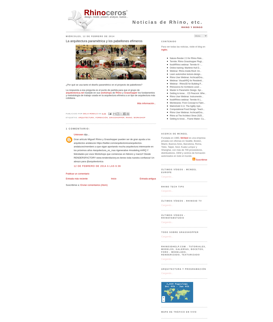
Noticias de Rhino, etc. (167, 22)
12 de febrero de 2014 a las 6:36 (97, 166)
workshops (106, 92)
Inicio (113, 178)
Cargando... (167, 176)
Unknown (78, 134)
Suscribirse (199, 159)
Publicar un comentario (77, 173)
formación (102, 117)
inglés (164, 49)
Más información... (146, 103)
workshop (139, 117)
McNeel (184, 138)
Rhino (119, 92)
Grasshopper (130, 92)
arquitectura (86, 117)
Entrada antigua (148, 178)
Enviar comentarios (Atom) (94, 185)
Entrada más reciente (77, 178)
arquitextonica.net (75, 92)
